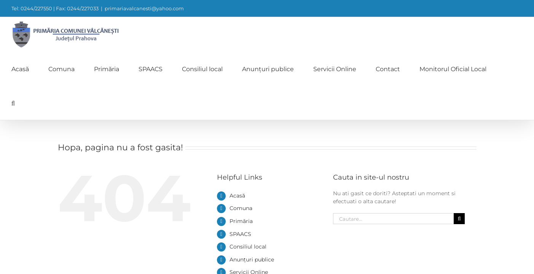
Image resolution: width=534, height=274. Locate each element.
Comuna (241, 139)
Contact (240, 216)
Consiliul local (248, 178)
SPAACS (240, 165)
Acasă (237, 127)
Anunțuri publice (252, 191)
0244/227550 (350, 264)
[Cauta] (459, 150)
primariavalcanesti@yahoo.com (144, 8)
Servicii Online (249, 203)
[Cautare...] (393, 150)
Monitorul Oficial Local (260, 229)
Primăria (241, 152)
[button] (521, 34)
